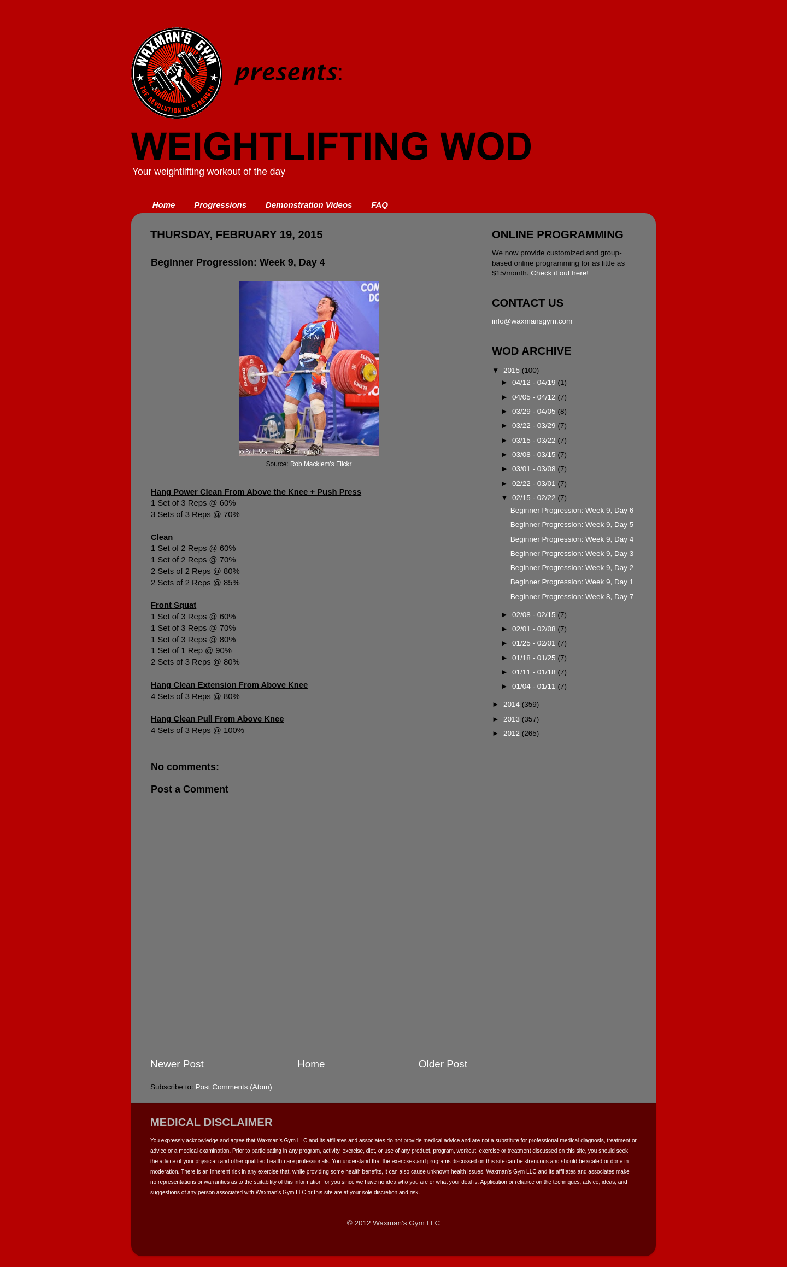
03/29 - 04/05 (534, 411)
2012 (512, 733)
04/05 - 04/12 (534, 397)
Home (163, 204)
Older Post (443, 1064)
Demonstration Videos (309, 204)
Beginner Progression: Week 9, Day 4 (572, 539)
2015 (512, 370)
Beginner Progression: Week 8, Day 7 (572, 597)
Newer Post (177, 1064)
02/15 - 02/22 (534, 498)
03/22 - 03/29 (534, 425)
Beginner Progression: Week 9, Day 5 (572, 524)
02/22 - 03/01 (534, 483)
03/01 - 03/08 (534, 469)
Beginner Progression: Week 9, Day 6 (572, 510)
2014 (512, 704)
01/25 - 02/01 (534, 643)
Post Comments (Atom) (234, 1087)
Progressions (220, 204)
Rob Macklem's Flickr (320, 464)
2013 (512, 719)
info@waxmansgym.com (532, 321)
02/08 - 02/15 (534, 615)
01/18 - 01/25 (534, 658)
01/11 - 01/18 (534, 672)
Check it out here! (560, 273)
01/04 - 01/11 (534, 686)
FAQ (379, 204)
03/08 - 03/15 (534, 454)
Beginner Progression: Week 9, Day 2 (572, 568)
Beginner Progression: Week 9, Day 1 (572, 582)
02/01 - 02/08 (534, 629)
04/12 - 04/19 (534, 382)
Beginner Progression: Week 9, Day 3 (572, 553)
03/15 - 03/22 (534, 440)
